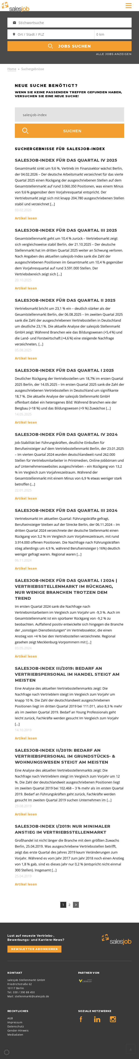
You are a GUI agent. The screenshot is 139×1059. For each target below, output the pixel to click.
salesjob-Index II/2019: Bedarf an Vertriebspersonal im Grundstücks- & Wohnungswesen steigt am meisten (65, 756)
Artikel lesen (26, 218)
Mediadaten (15, 1034)
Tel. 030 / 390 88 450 (21, 992)
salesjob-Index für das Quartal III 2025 (66, 230)
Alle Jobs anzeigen (114, 54)
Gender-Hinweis (18, 1030)
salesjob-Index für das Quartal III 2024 (66, 510)
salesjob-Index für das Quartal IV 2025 (66, 160)
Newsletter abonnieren (34, 949)
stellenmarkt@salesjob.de (32, 996)
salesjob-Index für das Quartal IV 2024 (66, 434)
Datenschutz (15, 1026)
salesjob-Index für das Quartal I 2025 (64, 370)
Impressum (14, 1022)
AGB (10, 1018)
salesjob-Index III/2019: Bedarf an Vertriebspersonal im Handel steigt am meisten (67, 674)
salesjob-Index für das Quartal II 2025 (65, 300)
